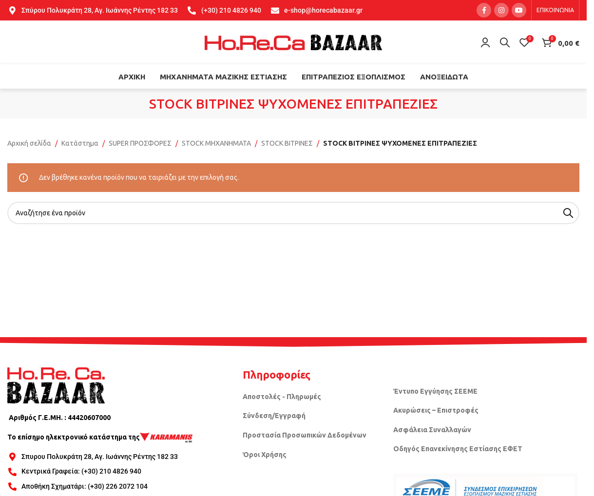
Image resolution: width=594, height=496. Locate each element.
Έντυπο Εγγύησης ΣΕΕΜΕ (435, 391)
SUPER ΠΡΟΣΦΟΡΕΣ (140, 143)
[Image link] (56, 385)
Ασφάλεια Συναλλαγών (432, 430)
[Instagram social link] (501, 10)
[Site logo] (293, 42)
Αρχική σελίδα (29, 143)
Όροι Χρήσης (265, 454)
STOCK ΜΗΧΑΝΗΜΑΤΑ (216, 143)
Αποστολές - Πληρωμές (282, 397)
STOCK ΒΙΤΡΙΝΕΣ (287, 143)
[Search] (505, 42)
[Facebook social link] (484, 10)
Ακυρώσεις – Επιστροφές (436, 410)
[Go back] (137, 104)
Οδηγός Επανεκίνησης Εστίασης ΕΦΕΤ (457, 449)
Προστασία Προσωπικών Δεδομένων (304, 435)
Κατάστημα (79, 143)
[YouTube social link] (519, 10)
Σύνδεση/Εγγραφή (274, 416)
